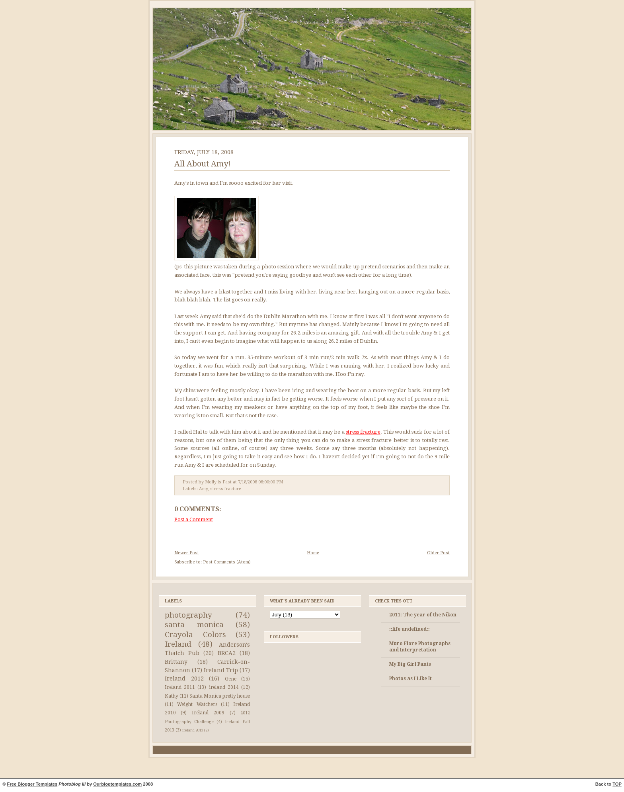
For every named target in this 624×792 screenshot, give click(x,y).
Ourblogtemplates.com (117, 784)
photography (188, 615)
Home (313, 552)
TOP (617, 784)
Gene (230, 679)
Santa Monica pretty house (219, 696)
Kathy (171, 696)
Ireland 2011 (180, 687)
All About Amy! (202, 163)
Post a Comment (193, 519)
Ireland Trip (221, 670)
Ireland (178, 644)
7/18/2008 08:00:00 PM (260, 482)
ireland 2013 (192, 730)
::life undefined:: (409, 629)
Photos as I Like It (410, 678)
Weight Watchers (197, 704)
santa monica (194, 624)
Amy (203, 488)
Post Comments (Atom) (227, 562)
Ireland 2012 (184, 678)
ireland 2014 (224, 687)
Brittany (176, 662)
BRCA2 (227, 653)
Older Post (438, 552)
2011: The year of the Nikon (422, 615)
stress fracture (363, 432)
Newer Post (186, 552)
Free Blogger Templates (32, 784)
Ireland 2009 (208, 713)
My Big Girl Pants (410, 664)
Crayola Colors (195, 634)
